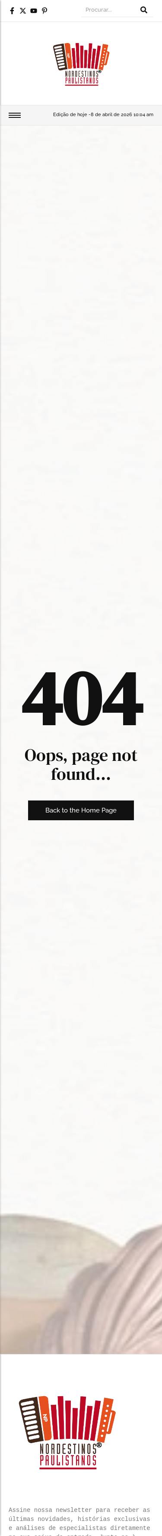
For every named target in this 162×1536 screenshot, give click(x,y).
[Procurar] (108, 10)
